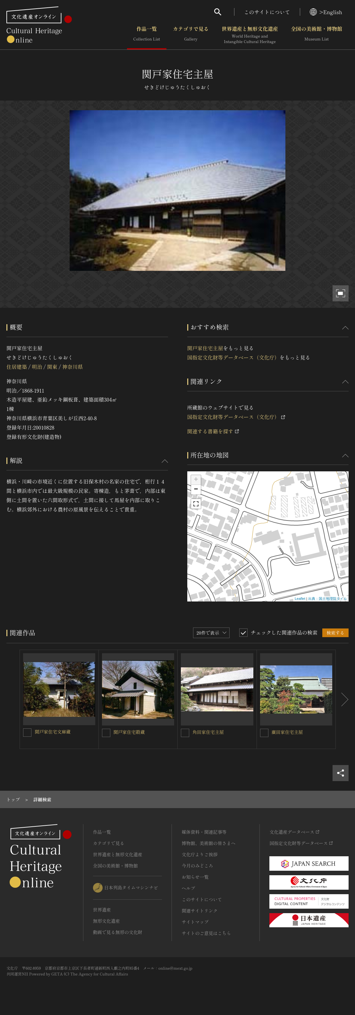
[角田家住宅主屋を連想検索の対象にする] (185, 733)
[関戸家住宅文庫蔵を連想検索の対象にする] (27, 732)
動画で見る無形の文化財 (117, 932)
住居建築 (16, 366)
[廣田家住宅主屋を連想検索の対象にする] (264, 733)
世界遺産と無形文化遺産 (250, 35)
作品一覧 (146, 35)
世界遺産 (102, 909)
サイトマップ (195, 922)
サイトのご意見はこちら (206, 933)
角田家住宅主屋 (208, 732)
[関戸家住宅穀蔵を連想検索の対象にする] (106, 733)
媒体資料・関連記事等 (204, 832)
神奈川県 (72, 366)
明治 (37, 366)
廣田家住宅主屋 (287, 732)
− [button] (196, 489)
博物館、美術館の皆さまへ (208, 843)
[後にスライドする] (342, 699)
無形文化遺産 (106, 921)
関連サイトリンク (199, 910)
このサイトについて (267, 12)
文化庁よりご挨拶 (199, 854)
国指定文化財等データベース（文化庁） (233, 357)
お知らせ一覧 (195, 877)
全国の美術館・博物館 (316, 35)
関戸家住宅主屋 (205, 348)
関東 (52, 366)
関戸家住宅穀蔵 (129, 732)
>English (326, 12)
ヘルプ (188, 888)
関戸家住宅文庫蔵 (53, 731)
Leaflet (300, 599)
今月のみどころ (197, 865)
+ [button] (196, 480)
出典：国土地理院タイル (327, 599)
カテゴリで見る (191, 35)
